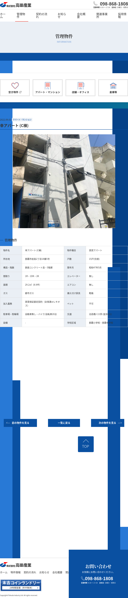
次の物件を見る (107, 423)
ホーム (3, 15)
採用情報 (122, 15)
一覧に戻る (64, 423)
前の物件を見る (20, 423)
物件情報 (16, 572)
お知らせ (62, 15)
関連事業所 (102, 15)
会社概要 (81, 15)
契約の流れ (41, 15)
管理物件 (21, 15)
